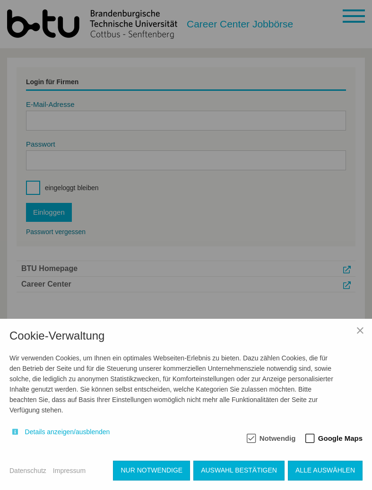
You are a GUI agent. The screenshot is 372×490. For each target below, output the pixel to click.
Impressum (69, 470)
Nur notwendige (151, 470)
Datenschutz (27, 470)
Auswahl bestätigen (239, 470)
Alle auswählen (325, 470)
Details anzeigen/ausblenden (67, 432)
